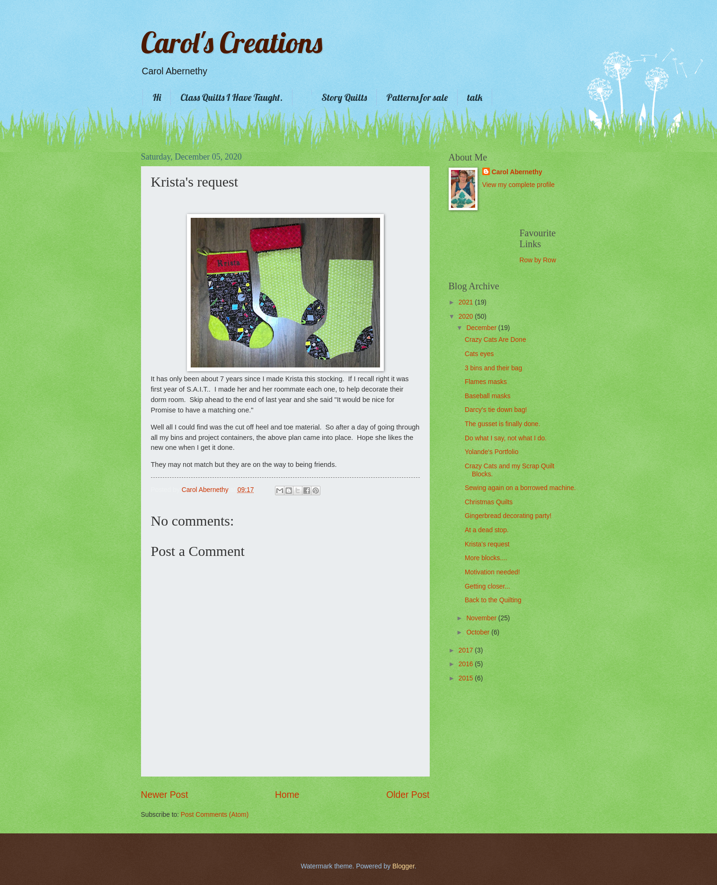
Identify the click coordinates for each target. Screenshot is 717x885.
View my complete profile (518, 184)
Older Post (407, 795)
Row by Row (538, 260)
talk (474, 97)
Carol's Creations (231, 42)
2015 (467, 678)
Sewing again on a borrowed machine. (520, 488)
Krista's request (487, 544)
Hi (156, 97)
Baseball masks (488, 396)
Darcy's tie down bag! (496, 409)
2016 (467, 664)
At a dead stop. (487, 530)
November (482, 618)
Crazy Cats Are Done (495, 339)
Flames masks (486, 381)
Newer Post (164, 795)
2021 (467, 302)
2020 (467, 316)
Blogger (403, 866)
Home (287, 795)
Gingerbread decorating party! (508, 515)
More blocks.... (486, 558)
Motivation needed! (492, 572)
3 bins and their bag (493, 368)
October (478, 632)
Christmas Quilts (489, 502)
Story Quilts (344, 97)
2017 (467, 650)
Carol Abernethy (517, 172)
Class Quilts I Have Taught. (231, 97)
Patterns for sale (417, 97)
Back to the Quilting (493, 600)
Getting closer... (487, 586)
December (482, 327)
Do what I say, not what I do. (506, 438)
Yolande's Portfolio (491, 452)
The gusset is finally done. (502, 424)
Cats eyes (479, 354)
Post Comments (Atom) (214, 814)
